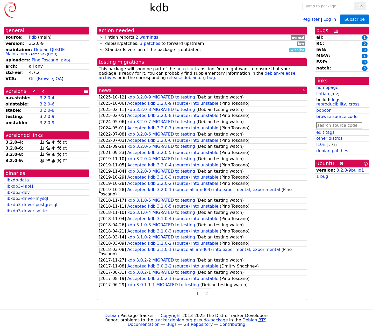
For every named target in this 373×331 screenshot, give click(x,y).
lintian (322, 93)
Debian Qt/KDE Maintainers (35, 52)
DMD (52, 54)
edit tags (325, 132)
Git (32, 78)
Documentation (144, 324)
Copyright (171, 315)
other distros (329, 138)
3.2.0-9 (47, 116)
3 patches (150, 43)
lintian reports (202, 37)
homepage (327, 87)
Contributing (233, 324)
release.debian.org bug (191, 77)
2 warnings (146, 37)
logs (336, 99)
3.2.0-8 (47, 110)
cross (354, 104)
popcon (324, 110)
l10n (320, 144)
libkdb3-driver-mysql (26, 198)
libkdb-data (17, 180)
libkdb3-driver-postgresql (31, 204)
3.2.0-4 (47, 97)
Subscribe (354, 19)
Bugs (171, 324)
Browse (45, 78)
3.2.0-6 (47, 104)
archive (38, 54)
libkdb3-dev (17, 192)
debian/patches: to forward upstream (202, 43)
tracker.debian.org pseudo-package (191, 320)
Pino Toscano (45, 60)
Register (311, 19)
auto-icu (184, 68)
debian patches (332, 150)
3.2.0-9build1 (350, 170)
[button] (101, 37)
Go (360, 6)
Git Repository (198, 324)
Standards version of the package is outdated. (202, 50)
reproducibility (331, 104)
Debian (111, 315)
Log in (330, 19)
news (105, 90)
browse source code (336, 116)
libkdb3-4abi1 (19, 186)
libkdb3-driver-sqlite (26, 210)
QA (59, 78)
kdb (33, 37)
